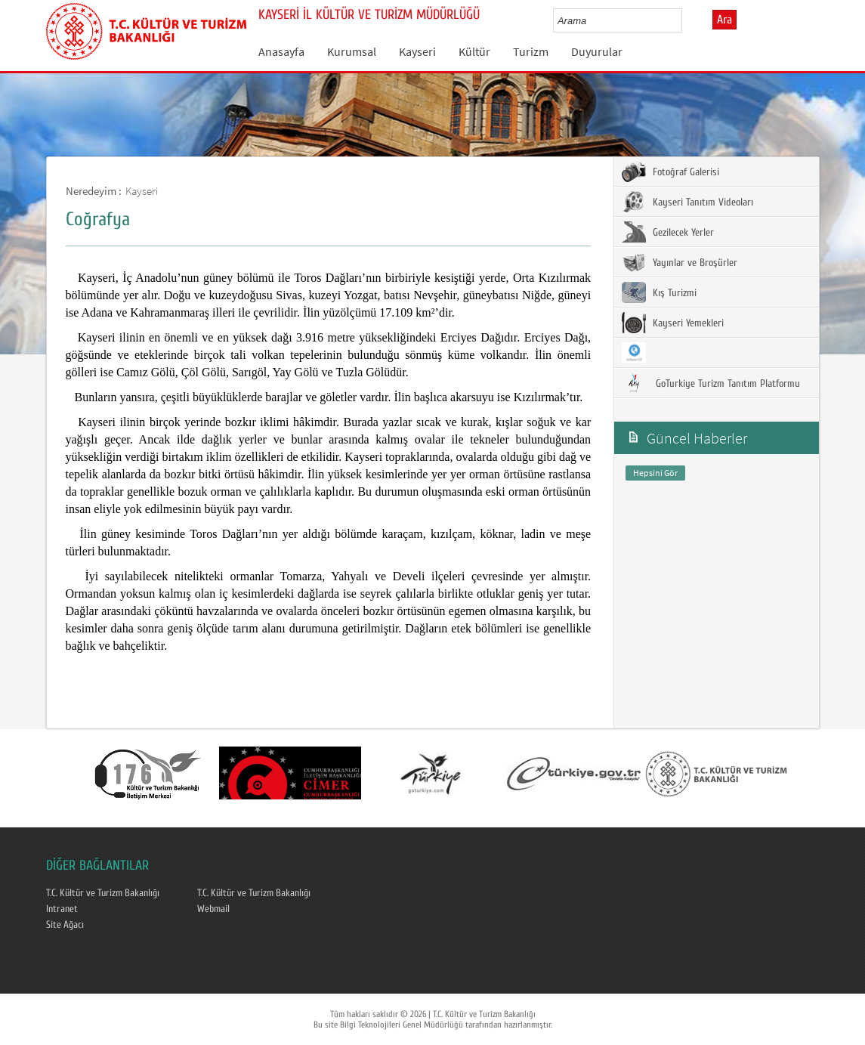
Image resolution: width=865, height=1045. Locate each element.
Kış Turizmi (659, 292)
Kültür (474, 51)
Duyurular (596, 51)
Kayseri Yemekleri (673, 322)
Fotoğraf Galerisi (670, 171)
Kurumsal (351, 51)
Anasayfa (281, 51)
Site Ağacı (65, 925)
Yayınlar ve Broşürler (679, 262)
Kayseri (417, 51)
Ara (724, 19)
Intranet (62, 909)
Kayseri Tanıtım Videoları (687, 201)
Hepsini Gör (655, 472)
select (686, 20)
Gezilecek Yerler (668, 232)
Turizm (530, 51)
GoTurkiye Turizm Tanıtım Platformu (711, 383)
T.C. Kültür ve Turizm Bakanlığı (102, 893)
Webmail (213, 909)
